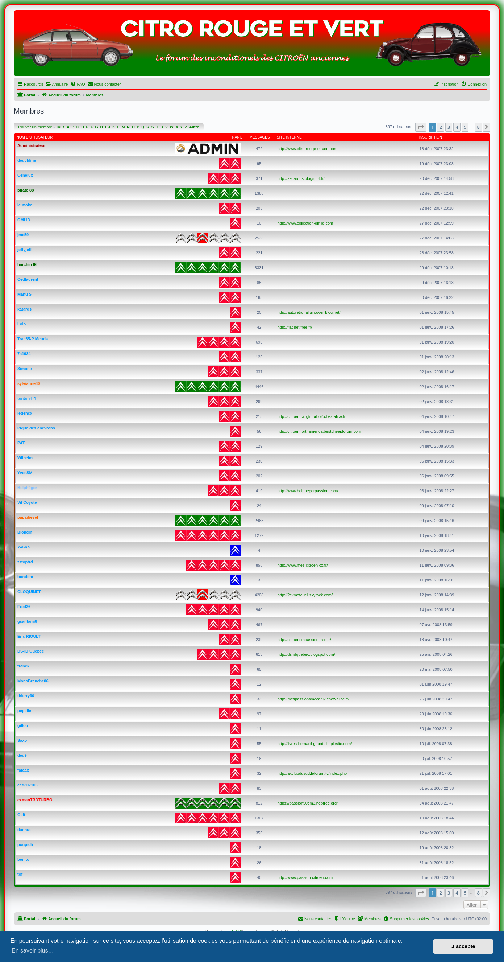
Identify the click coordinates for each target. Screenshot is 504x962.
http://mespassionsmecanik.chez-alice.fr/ (313, 699)
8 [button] (478, 127)
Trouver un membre (34, 127)
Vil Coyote (27, 502)
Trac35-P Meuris (32, 339)
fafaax (23, 770)
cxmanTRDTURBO (35, 800)
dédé (22, 755)
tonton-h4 (26, 398)
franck (23, 666)
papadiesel (27, 517)
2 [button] (440, 127)
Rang (237, 137)
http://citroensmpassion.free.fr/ (304, 639)
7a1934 (24, 354)
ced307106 (27, 785)
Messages (260, 137)
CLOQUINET (29, 591)
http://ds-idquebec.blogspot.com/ (306, 654)
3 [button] (448, 127)
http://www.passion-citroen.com (305, 877)
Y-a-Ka (23, 547)
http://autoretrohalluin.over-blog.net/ (309, 312)
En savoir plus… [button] (33, 950)
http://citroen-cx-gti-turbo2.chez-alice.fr (312, 416)
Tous (60, 127)
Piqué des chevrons (36, 428)
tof (19, 874)
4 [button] (456, 127)
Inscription (430, 137)
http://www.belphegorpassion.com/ (308, 491)
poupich (25, 844)
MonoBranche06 (33, 681)
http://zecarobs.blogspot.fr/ (301, 178)
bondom (25, 577)
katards (24, 309)
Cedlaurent (27, 279)
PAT (21, 443)
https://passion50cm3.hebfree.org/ (308, 803)
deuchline (26, 160)
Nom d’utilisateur (35, 137)
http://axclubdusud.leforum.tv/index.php (312, 773)
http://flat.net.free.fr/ (295, 327)
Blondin (24, 532)
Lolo (21, 324)
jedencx (24, 413)
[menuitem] (56, 84)
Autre (194, 127)
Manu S (24, 294)
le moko (25, 205)
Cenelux (25, 175)
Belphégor (27, 487)
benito (23, 859)
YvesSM (25, 472)
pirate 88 (25, 190)
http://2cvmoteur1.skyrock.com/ (305, 595)
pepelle (24, 710)
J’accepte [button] (463, 946)
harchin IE (27, 264)
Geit (21, 815)
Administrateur (31, 145)
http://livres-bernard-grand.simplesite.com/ (315, 743)
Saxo (22, 740)
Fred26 (23, 606)
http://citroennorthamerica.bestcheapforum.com (319, 431)
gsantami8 (27, 621)
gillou (22, 725)
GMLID (23, 220)
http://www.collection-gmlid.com (305, 223)
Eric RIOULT (29, 636)
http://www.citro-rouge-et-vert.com (307, 149)
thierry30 (25, 696)
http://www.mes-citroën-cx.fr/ (303, 565)
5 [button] (465, 127)
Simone (24, 368)
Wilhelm (25, 458)
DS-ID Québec (30, 651)
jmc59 (23, 235)
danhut (24, 829)
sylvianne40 (28, 383)
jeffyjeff (24, 249)
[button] (420, 127)
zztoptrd (25, 562)
